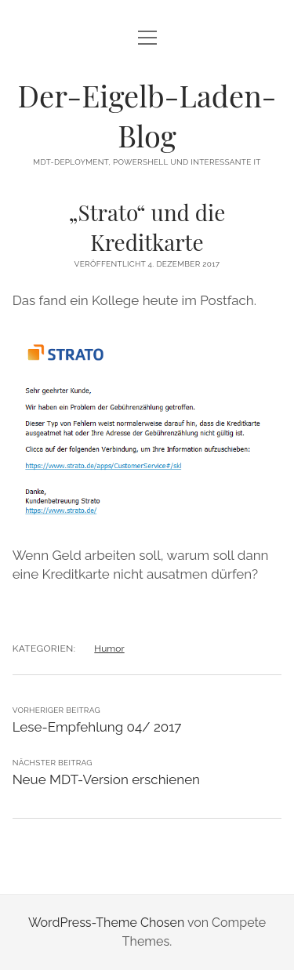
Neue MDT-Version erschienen (106, 779)
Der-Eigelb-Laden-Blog (147, 115)
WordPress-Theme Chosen (106, 922)
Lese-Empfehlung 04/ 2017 (97, 727)
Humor (109, 648)
